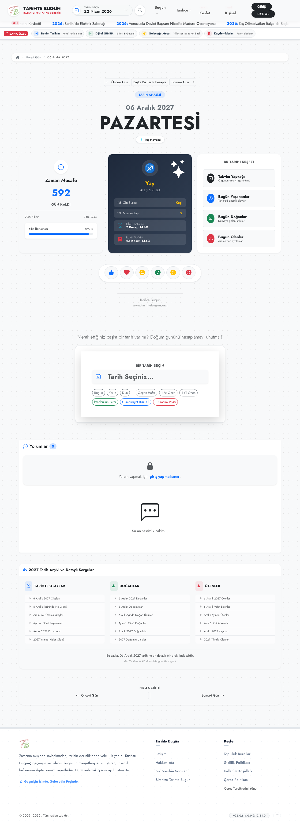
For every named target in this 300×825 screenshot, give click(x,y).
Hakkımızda (165, 762)
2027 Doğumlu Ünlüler (130, 639)
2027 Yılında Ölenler (214, 639)
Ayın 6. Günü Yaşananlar (46, 623)
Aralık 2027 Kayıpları (214, 631)
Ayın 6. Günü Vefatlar (214, 623)
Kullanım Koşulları (238, 771)
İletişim (161, 754)
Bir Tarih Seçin (150, 365)
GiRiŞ (261, 6)
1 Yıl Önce (188, 392)
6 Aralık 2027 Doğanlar (130, 598)
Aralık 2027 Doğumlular (130, 631)
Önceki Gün (117, 82)
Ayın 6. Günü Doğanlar (130, 623)
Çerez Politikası (236, 779)
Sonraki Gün (183, 82)
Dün (125, 392)
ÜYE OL (263, 13)
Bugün (160, 10)
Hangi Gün (33, 57)
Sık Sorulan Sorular (171, 771)
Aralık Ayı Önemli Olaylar (46, 615)
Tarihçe (182, 10)
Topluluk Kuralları (237, 754)
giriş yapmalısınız (165, 476)
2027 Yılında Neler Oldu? (46, 639)
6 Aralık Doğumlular (128, 607)
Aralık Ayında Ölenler (214, 615)
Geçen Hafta (146, 392)
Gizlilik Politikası (237, 762)
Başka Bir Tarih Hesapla (149, 82)
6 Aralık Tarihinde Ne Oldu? (48, 607)
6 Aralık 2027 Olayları (44, 598)
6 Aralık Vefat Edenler (214, 607)
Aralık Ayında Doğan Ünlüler (133, 615)
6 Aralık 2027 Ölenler (214, 598)
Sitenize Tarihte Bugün (173, 779)
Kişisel (230, 11)
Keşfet (204, 11)
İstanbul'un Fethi (105, 401)
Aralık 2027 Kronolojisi (45, 631)
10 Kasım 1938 (165, 401)
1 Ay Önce (168, 392)
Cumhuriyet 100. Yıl (135, 401)
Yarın (112, 392)
